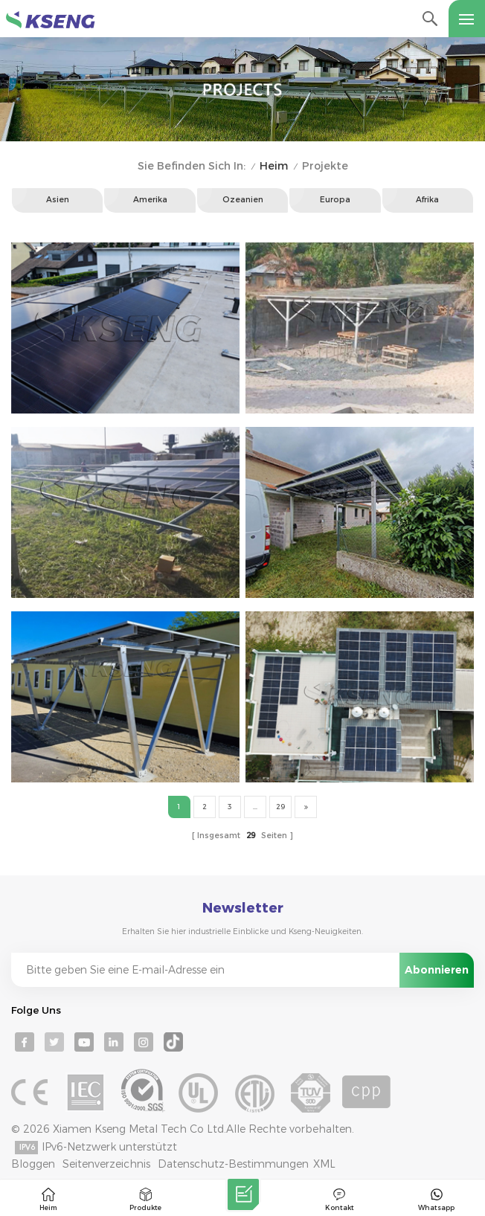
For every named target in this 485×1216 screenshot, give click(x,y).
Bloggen (33, 1164)
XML (324, 1164)
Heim (274, 166)
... (255, 806)
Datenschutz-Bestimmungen (233, 1164)
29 (280, 806)
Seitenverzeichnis (106, 1164)
